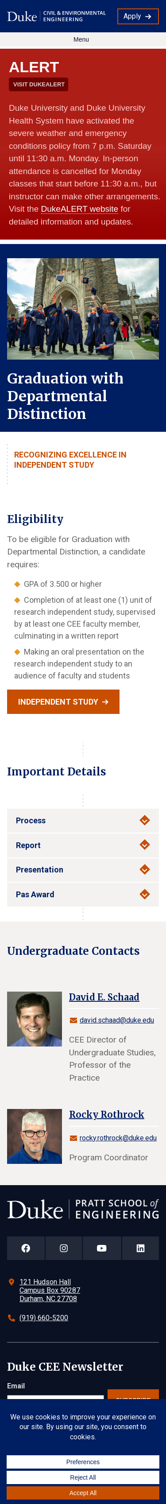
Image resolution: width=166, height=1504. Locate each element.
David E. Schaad (104, 997)
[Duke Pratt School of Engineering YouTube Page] (102, 1248)
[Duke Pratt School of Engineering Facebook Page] (26, 1248)
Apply (132, 16)
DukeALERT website (80, 208)
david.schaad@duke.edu (117, 1020)
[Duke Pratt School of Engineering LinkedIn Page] (140, 1248)
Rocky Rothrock (106, 1114)
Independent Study (58, 701)
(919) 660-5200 (43, 1318)
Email (16, 1386)
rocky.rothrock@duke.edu (118, 1138)
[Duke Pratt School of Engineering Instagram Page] (64, 1248)
